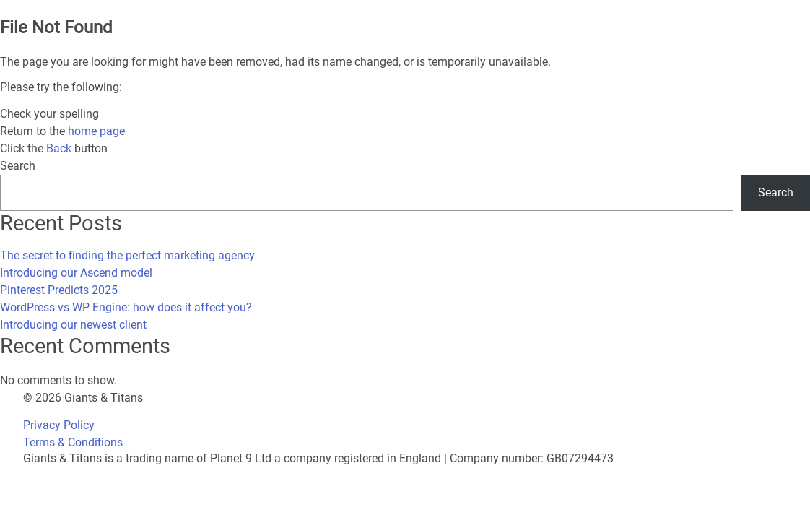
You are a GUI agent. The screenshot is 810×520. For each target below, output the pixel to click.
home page (96, 131)
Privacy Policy (59, 425)
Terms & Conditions (73, 442)
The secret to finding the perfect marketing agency (127, 255)
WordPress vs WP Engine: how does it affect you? (126, 307)
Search (17, 166)
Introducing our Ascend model (76, 273)
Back (58, 148)
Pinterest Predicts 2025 (59, 290)
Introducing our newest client (73, 325)
